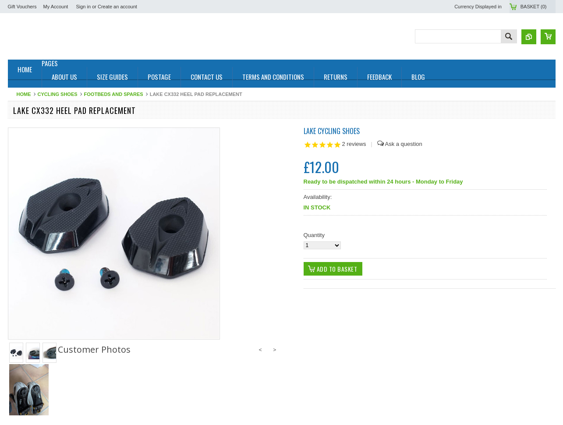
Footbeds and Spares (113, 94)
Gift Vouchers (22, 6)
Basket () (534, 6)
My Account (55, 6)
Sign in (83, 6)
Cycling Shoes (58, 94)
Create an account (117, 6)
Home (24, 94)
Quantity (314, 235)
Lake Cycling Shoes (332, 131)
